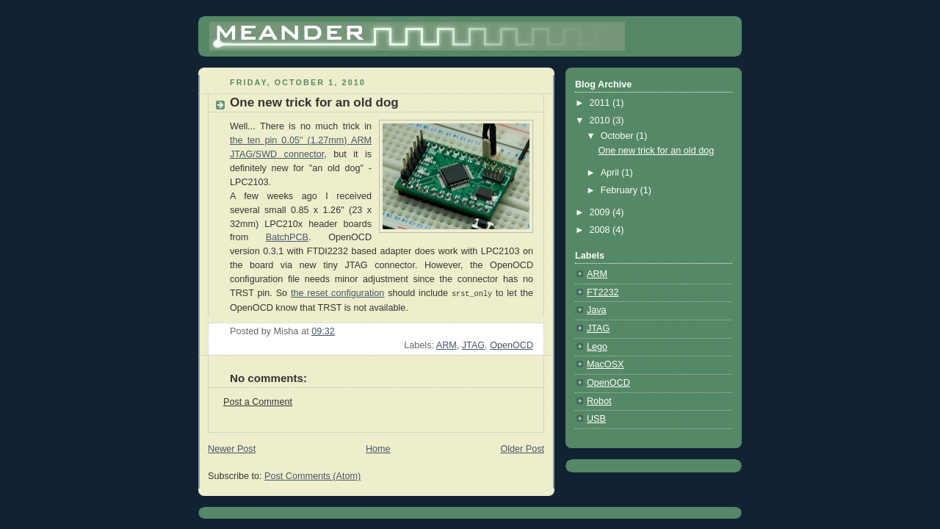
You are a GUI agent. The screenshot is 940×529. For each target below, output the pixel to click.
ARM (446, 344)
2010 (601, 120)
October (618, 136)
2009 (601, 212)
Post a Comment (257, 401)
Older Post (522, 448)
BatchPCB (287, 237)
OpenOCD (511, 344)
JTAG (473, 344)
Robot (599, 401)
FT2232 (602, 292)
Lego (597, 347)
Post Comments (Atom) (312, 475)
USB (596, 419)
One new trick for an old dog (657, 150)
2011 (601, 103)
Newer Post (232, 448)
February (620, 190)
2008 (601, 230)
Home (378, 448)
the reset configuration (337, 293)
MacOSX (605, 364)
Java (597, 310)
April (611, 173)
